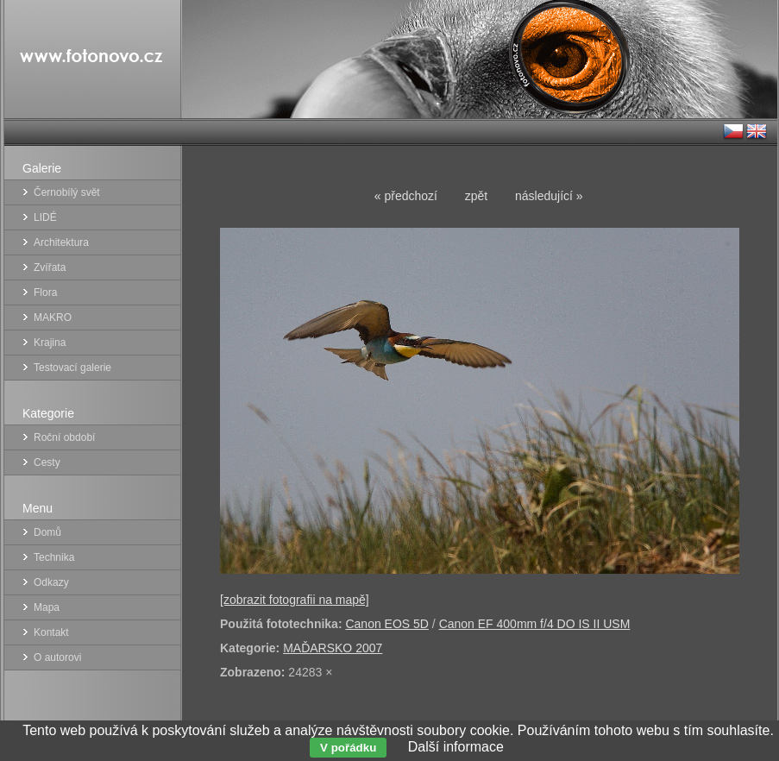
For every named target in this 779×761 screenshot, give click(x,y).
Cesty (47, 462)
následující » (549, 196)
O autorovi (57, 657)
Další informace (456, 746)
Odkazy (51, 582)
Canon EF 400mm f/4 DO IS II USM (535, 624)
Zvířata (50, 267)
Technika (54, 557)
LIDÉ (45, 217)
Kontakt (51, 632)
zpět (476, 196)
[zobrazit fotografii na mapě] (294, 600)
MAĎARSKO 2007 (332, 648)
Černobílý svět (67, 192)
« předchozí (405, 196)
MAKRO (53, 317)
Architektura (61, 242)
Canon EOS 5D (387, 624)
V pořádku (348, 747)
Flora (45, 292)
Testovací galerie (72, 368)
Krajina (50, 342)
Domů (47, 532)
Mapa (47, 607)
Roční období (64, 437)
